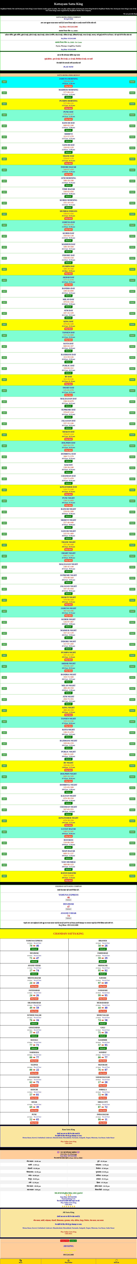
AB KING (68, 1246)
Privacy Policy (65, 1240)
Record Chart (37, 943)
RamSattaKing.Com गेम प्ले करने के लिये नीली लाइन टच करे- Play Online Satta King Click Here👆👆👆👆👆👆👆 (68, 1202)
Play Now (68, 86)
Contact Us (73, 1240)
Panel (132, 82)
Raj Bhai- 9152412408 (68, 38)
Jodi (4, 82)
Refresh (68, 97)
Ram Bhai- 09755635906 (68, 1156)
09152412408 (68, 1255)
